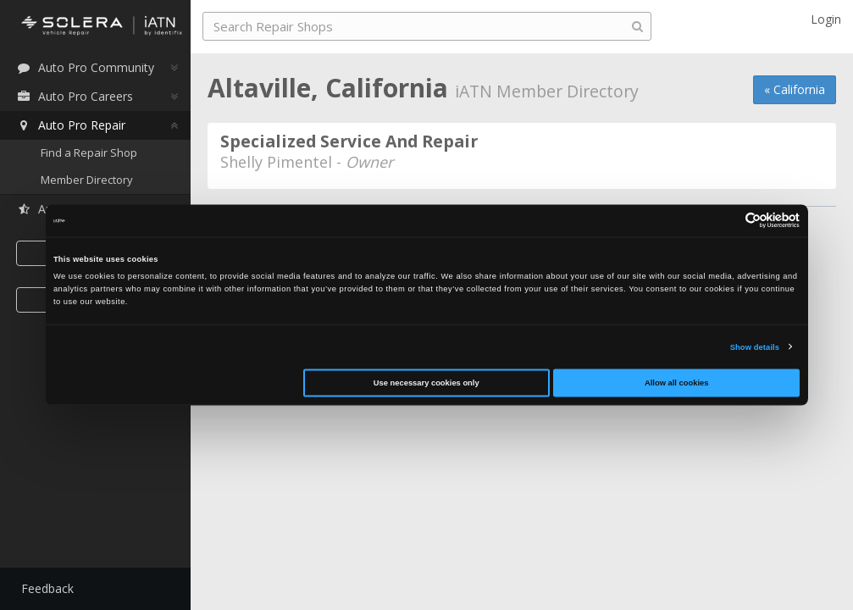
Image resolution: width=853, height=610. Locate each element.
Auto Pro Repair (70, 125)
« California (794, 89)
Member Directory (87, 179)
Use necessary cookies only (426, 383)
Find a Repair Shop (89, 152)
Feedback (47, 588)
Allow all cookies (676, 383)
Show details (754, 346)
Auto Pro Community (85, 67)
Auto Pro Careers (74, 96)
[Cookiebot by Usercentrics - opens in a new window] (725, 221)
